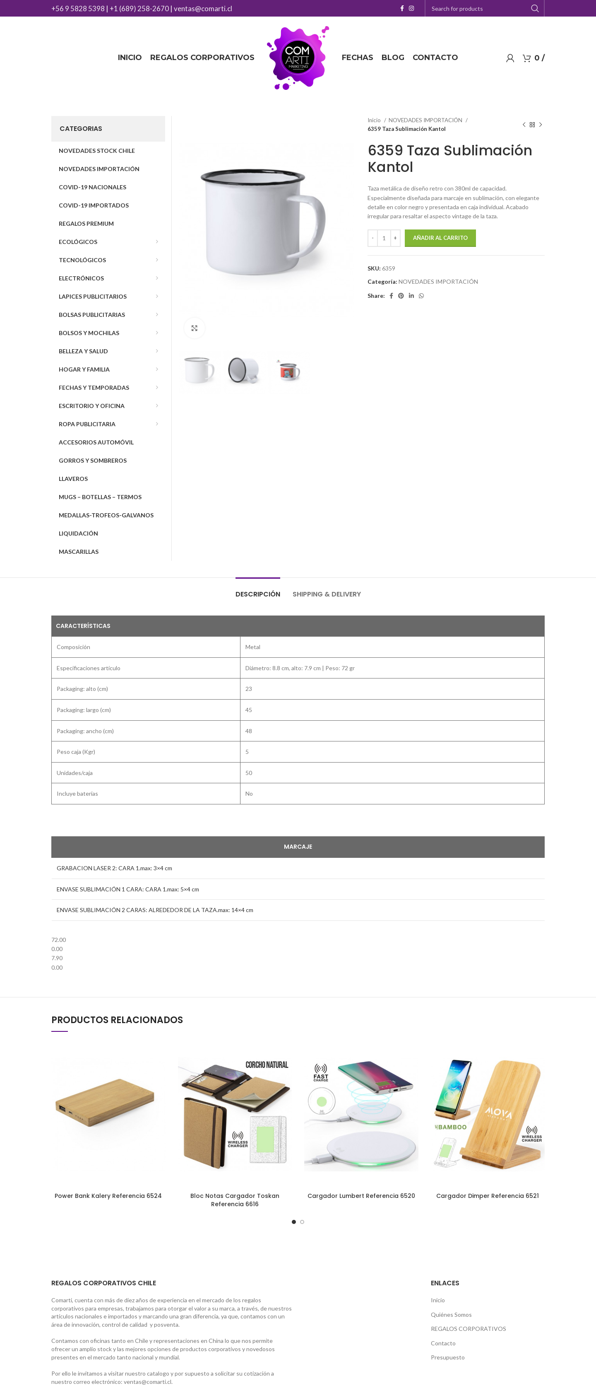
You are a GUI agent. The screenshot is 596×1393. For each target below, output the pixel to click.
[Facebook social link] (402, 8)
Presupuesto (448, 1357)
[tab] (258, 590)
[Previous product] (524, 125)
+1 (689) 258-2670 (139, 8)
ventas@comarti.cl (203, 8)
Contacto (443, 1343)
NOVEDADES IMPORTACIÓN (426, 120)
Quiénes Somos (451, 1314)
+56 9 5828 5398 (78, 8)
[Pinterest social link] (401, 295)
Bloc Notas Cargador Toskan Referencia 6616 (234, 1200)
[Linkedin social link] (411, 295)
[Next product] (540, 125)
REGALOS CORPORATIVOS (468, 1328)
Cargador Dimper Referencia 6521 (487, 1196)
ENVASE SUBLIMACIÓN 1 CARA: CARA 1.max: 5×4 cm (128, 889)
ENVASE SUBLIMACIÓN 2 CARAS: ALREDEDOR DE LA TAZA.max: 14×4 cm (155, 909)
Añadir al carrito (440, 237)
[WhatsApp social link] (421, 295)
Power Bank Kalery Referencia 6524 (108, 1196)
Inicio (375, 120)
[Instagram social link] (411, 8)
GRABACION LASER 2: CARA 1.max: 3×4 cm (114, 868)
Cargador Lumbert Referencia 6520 (361, 1196)
